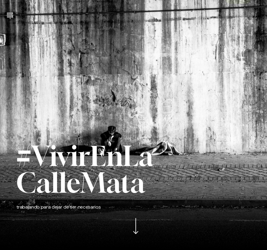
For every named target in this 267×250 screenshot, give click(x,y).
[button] (19, 9)
